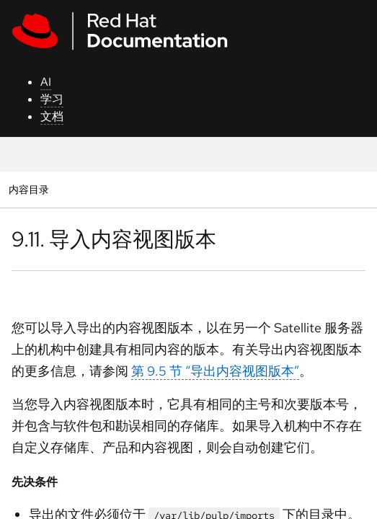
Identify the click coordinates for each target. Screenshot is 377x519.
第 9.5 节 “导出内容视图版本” (215, 371)
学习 (51, 99)
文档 (51, 116)
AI (45, 81)
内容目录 (28, 189)
